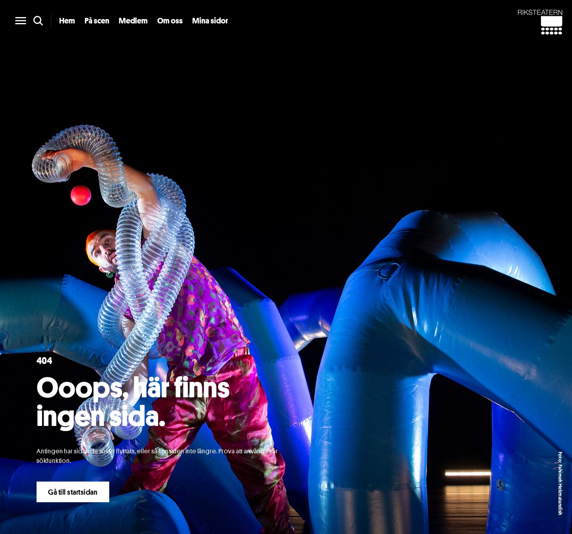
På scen (97, 20)
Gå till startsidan (73, 492)
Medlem (133, 20)
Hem (67, 20)
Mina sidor (210, 20)
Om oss (170, 20)
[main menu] (21, 21)
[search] (38, 21)
